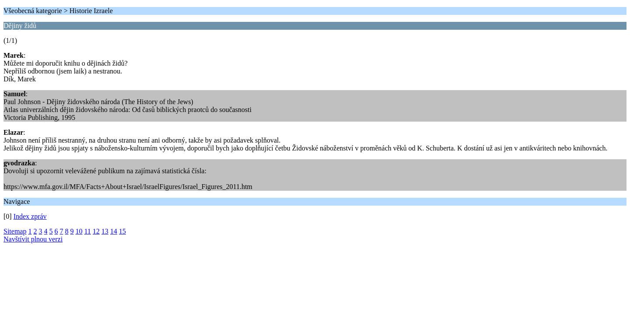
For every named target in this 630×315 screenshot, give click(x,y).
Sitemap (15, 231)
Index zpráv (30, 216)
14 (113, 231)
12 (96, 231)
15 (122, 231)
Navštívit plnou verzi (33, 239)
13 (105, 231)
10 (78, 231)
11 (87, 231)
